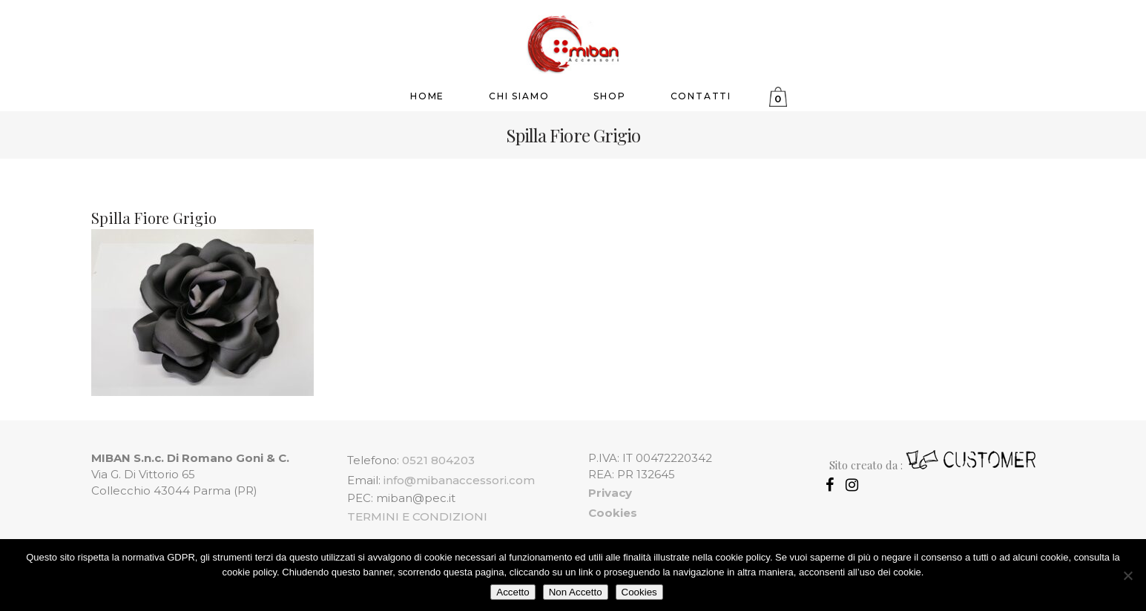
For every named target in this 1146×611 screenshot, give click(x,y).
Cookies (639, 592)
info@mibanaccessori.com (459, 480)
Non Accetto (575, 592)
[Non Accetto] (1127, 575)
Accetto (512, 592)
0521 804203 (438, 460)
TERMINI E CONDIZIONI (417, 516)
